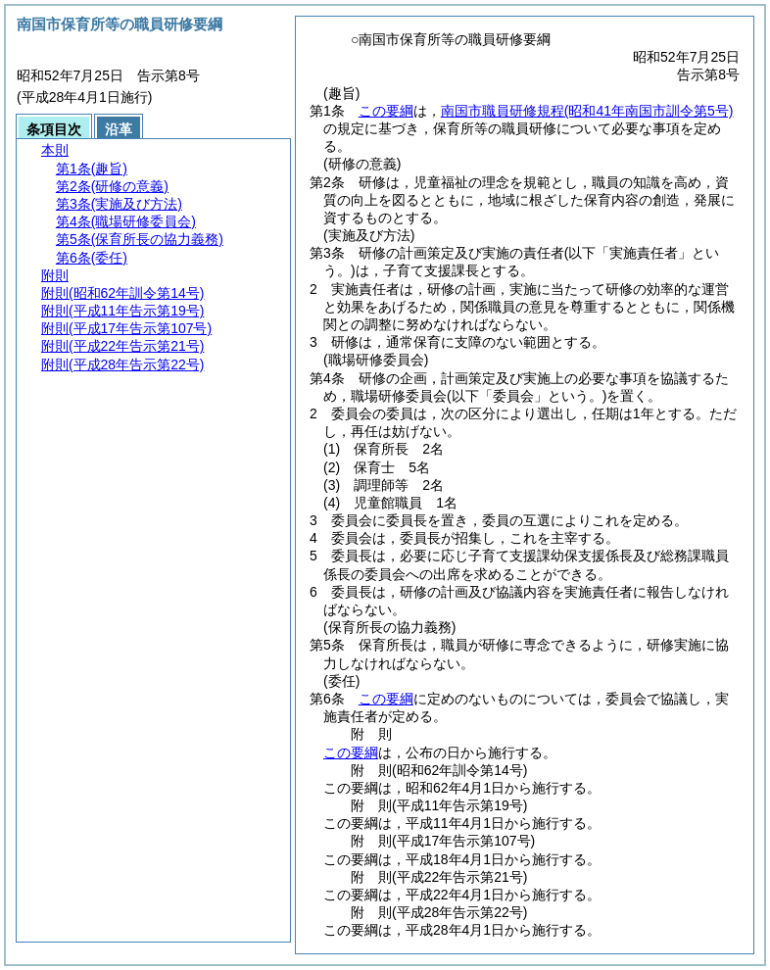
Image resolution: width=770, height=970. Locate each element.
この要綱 (386, 111)
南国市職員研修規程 (587, 111)
